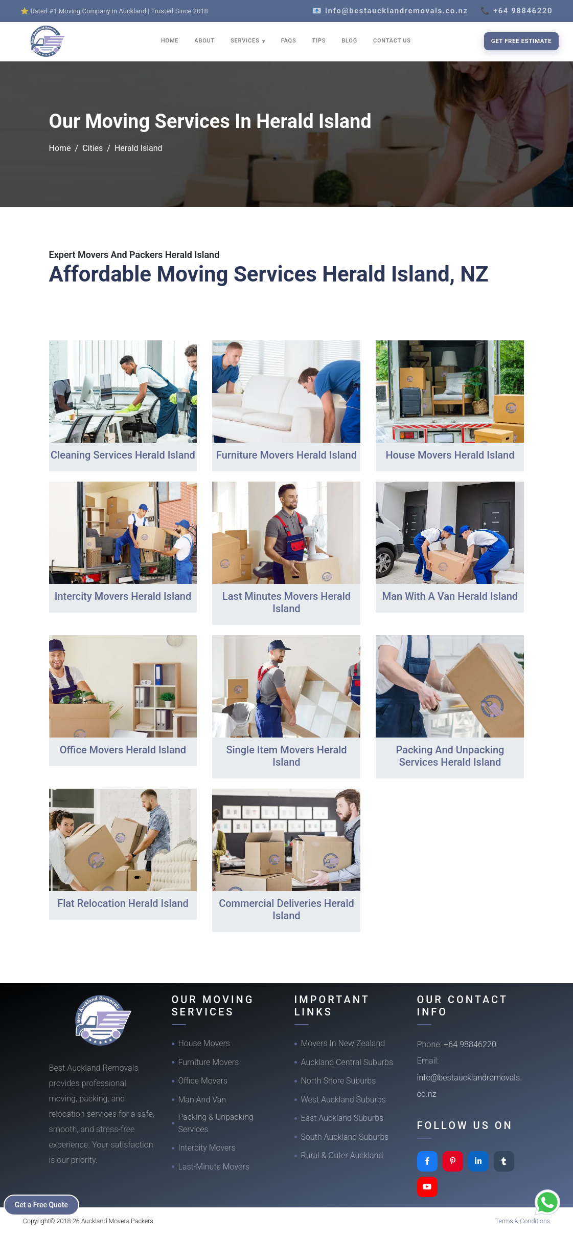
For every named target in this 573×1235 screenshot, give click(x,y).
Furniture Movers (208, 1062)
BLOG (349, 40)
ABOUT (204, 40)
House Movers (204, 1043)
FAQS (288, 40)
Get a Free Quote (41, 1205)
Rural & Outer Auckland (342, 1155)
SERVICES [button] (246, 40)
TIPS (319, 40)
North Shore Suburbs (338, 1081)
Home (60, 148)
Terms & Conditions (523, 1221)
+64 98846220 (470, 1044)
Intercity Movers (207, 1148)
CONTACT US (392, 40)
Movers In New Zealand (343, 1043)
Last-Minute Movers (213, 1167)
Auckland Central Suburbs (347, 1062)
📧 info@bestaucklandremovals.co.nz (390, 10)
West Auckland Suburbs (343, 1099)
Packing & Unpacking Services (216, 1123)
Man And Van (202, 1099)
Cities (92, 148)
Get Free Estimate (521, 41)
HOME (169, 40)
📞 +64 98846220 (516, 10)
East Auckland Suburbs (342, 1118)
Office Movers (203, 1081)
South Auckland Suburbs (345, 1137)
